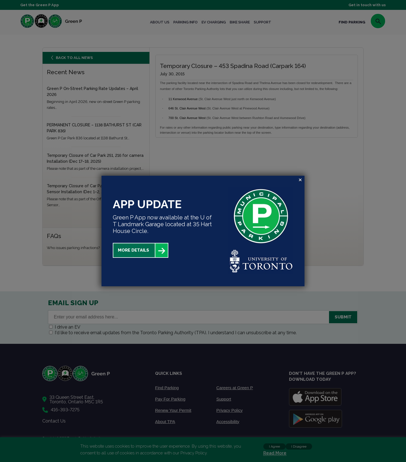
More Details (133, 250)
